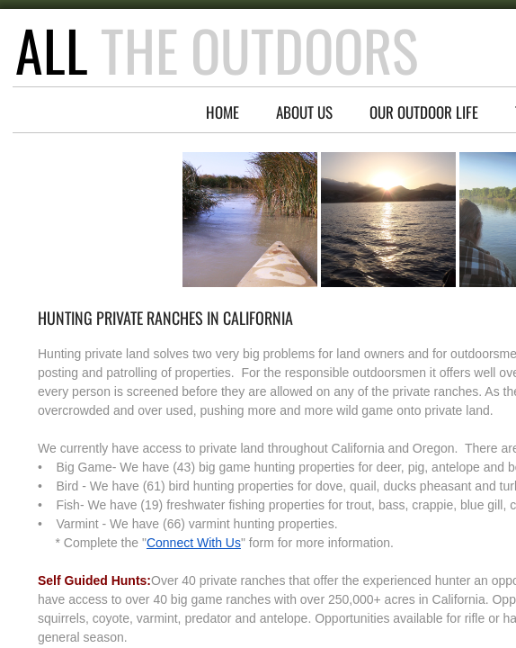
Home (222, 112)
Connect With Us (194, 543)
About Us (304, 112)
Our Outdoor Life (423, 112)
